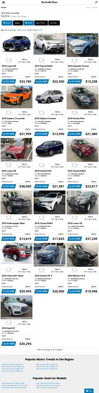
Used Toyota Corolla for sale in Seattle (48, 385)
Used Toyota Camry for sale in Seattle (48, 383)
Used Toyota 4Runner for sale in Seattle (14, 387)
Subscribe (95, 7)
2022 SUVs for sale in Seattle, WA (47, 366)
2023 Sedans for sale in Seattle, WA (13, 366)
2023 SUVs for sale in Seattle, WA (47, 364)
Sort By (54, 23)
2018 (28, 23)
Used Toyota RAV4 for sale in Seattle (13, 383)
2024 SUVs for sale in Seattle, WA (12, 364)
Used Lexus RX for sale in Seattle (46, 387)
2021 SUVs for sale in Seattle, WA (12, 369)
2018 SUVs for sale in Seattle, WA (12, 371)
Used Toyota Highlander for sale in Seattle (15, 385)
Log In (88, 7)
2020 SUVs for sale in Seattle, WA (47, 369)
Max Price (41, 23)
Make (18, 23)
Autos (3, 7)
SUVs (7, 23)
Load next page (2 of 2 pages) (49, 350)
